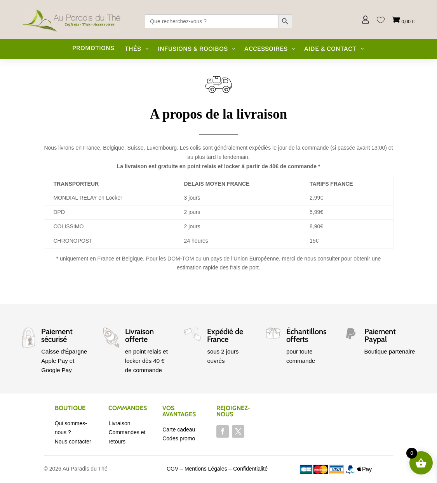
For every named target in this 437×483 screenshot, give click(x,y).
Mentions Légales (206, 469)
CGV (172, 469)
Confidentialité (250, 469)
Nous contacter (73, 441)
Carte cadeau (178, 429)
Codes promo (178, 438)
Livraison (119, 423)
